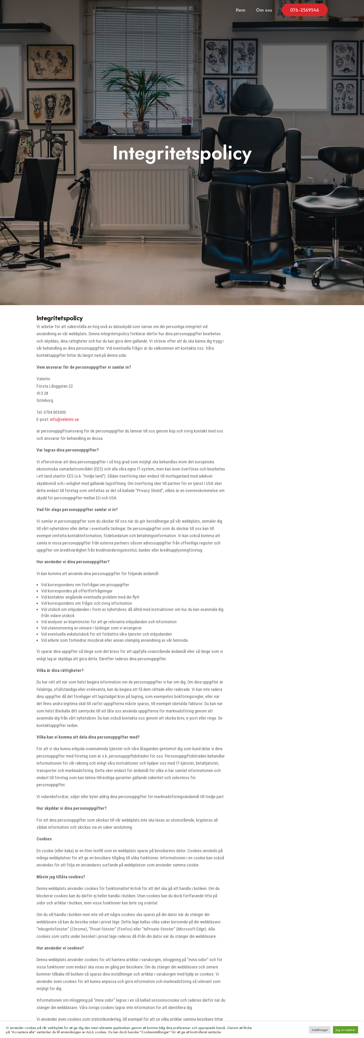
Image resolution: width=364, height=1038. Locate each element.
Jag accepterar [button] (345, 1030)
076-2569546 (304, 10)
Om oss (264, 10)
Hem (240, 10)
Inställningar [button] (320, 1030)
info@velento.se (64, 419)
